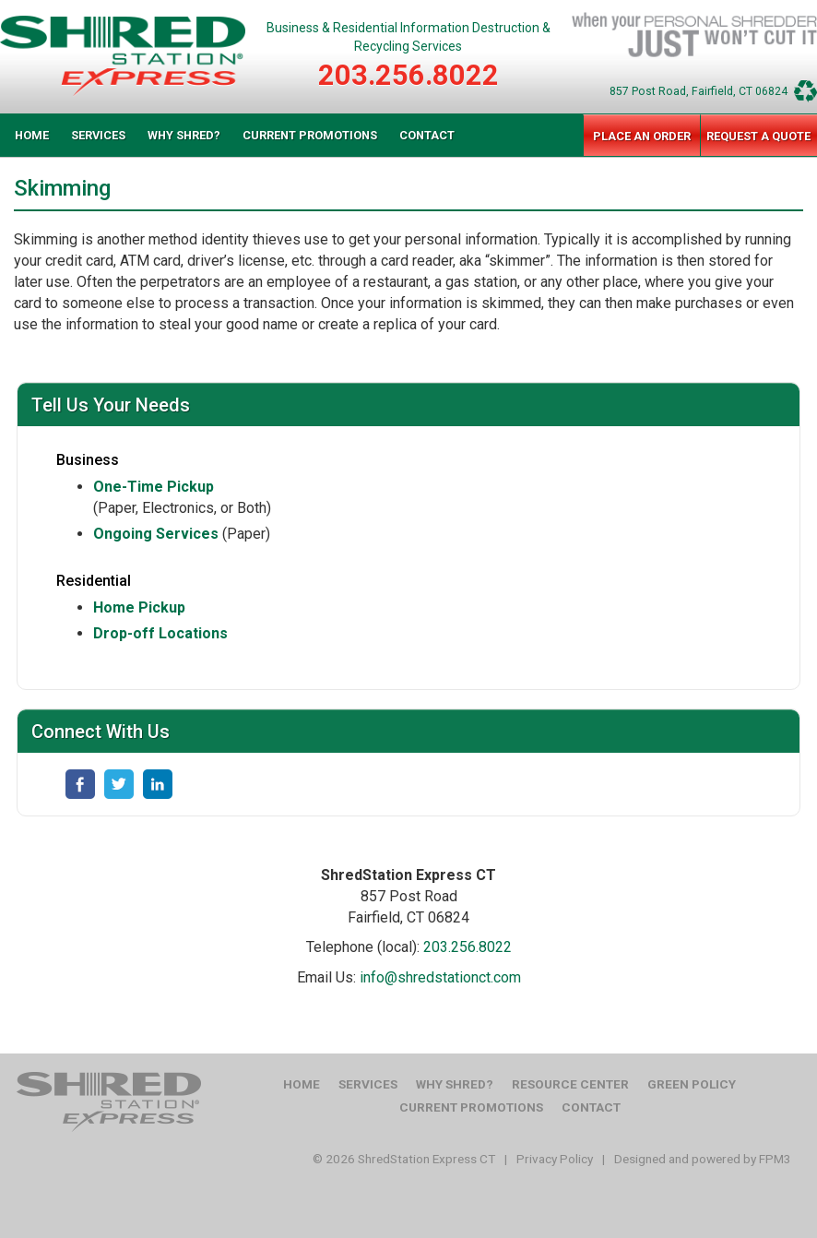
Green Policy (691, 1084)
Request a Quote (758, 136)
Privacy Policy (554, 1158)
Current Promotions (310, 135)
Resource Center (570, 1084)
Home (32, 135)
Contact (427, 135)
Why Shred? (184, 135)
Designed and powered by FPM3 (702, 1158)
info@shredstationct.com (440, 977)
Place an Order (642, 136)
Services (98, 135)
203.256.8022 (408, 75)
